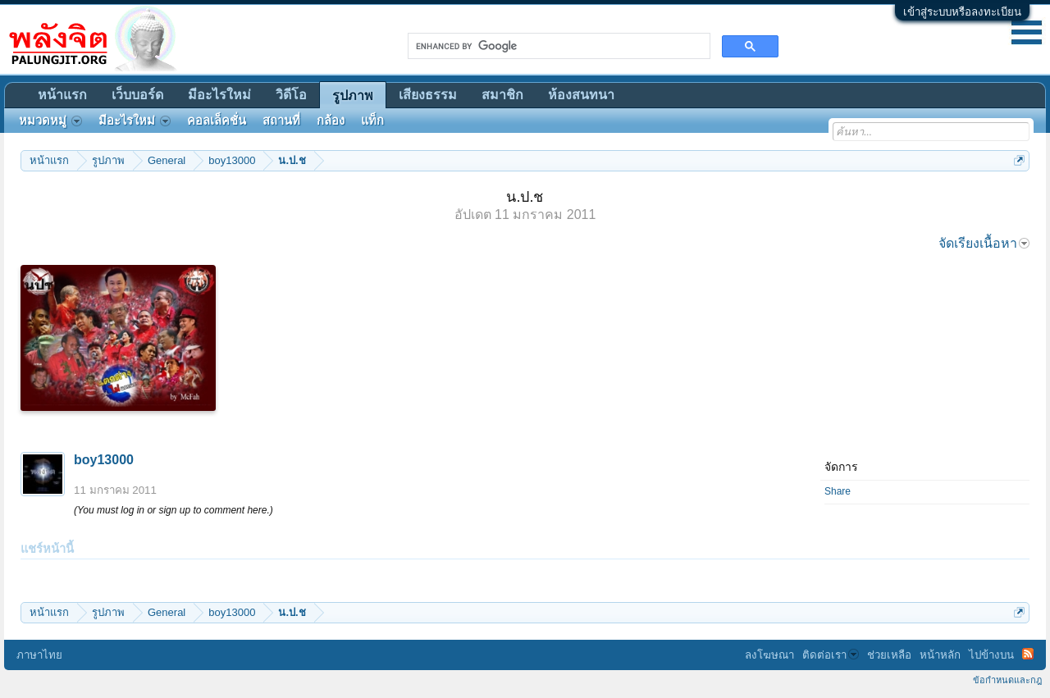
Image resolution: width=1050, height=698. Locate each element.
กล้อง (331, 120)
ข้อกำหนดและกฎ (1007, 680)
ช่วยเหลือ (889, 655)
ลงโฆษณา (769, 655)
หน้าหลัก (940, 655)
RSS (1028, 653)
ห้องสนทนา (581, 95)
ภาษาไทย (39, 655)
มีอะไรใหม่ (219, 95)
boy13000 (104, 460)
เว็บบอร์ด (137, 95)
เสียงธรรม (428, 95)
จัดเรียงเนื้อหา (983, 243)
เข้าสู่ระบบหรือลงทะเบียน (962, 12)
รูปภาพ (352, 96)
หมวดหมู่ (50, 120)
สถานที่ (281, 120)
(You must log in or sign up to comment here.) (173, 510)
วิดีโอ (291, 95)
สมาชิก (502, 95)
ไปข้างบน (991, 655)
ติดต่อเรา (830, 655)
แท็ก (372, 120)
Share (837, 491)
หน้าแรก (62, 95)
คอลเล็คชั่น (216, 120)
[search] (557, 46)
